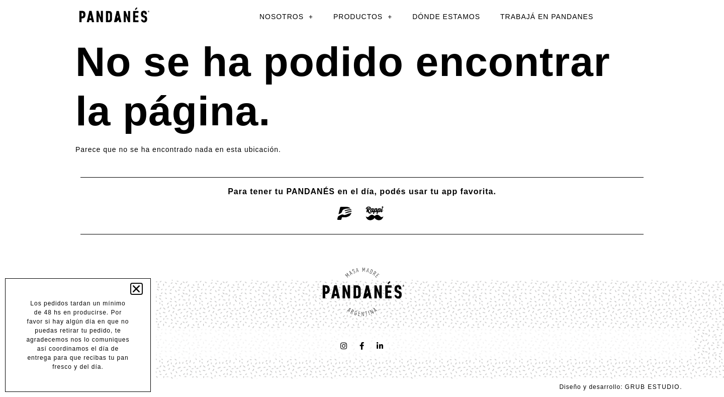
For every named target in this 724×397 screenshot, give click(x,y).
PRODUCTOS (362, 16)
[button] (136, 289)
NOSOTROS (286, 16)
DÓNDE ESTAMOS (446, 17)
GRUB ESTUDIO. (653, 386)
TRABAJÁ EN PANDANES (546, 17)
